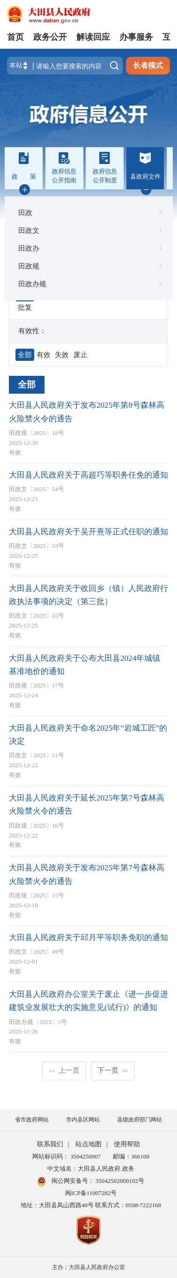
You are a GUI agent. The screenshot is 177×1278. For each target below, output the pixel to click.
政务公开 (50, 37)
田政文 (88, 230)
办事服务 (136, 37)
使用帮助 (127, 1144)
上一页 (64, 1070)
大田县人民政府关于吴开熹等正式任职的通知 (88, 531)
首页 (15, 37)
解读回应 (93, 37)
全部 (27, 384)
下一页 (112, 1070)
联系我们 (50, 1144)
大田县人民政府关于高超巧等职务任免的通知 (88, 475)
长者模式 (148, 65)
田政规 (88, 266)
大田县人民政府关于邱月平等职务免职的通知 (88, 937)
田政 (88, 213)
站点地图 (88, 1144)
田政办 (88, 248)
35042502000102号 (119, 1180)
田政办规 (88, 284)
